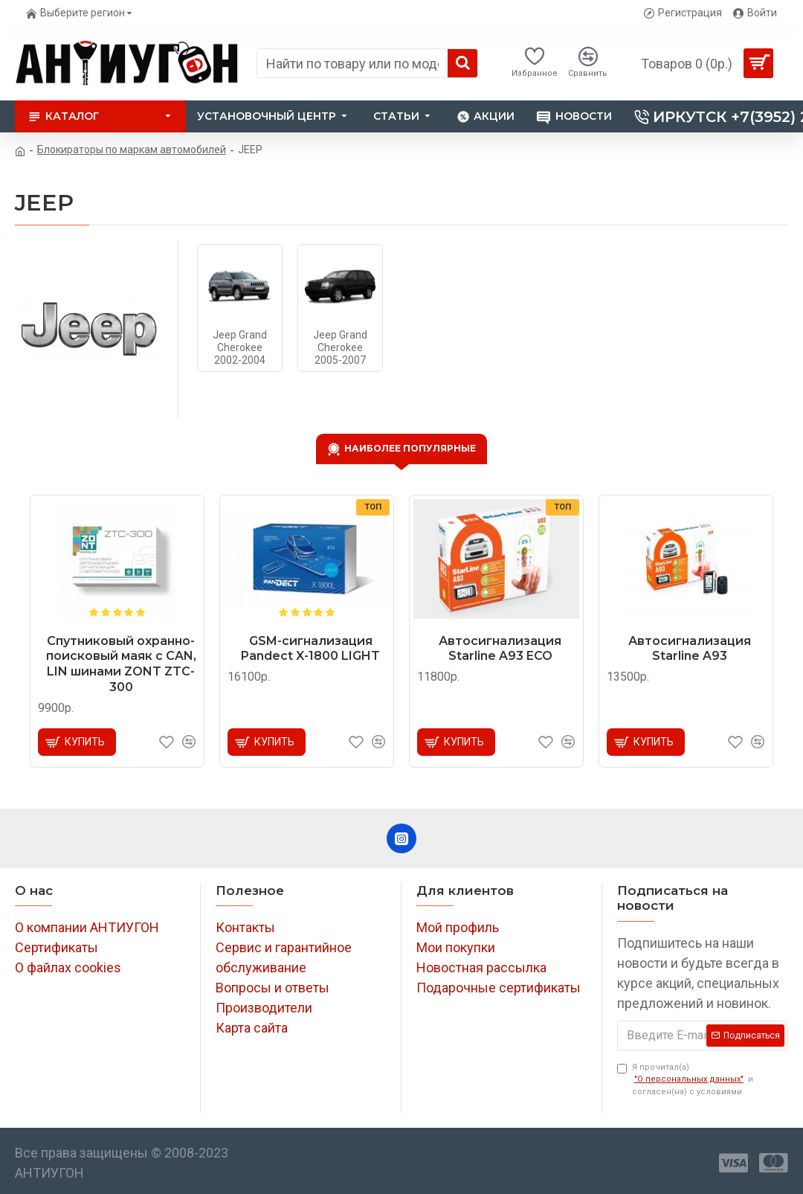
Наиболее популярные (410, 448)
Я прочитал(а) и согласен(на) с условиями (685, 1079)
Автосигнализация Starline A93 (689, 649)
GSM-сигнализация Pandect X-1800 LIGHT (310, 649)
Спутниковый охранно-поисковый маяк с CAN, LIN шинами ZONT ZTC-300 (121, 664)
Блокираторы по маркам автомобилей (131, 149)
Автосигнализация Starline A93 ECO (500, 649)
